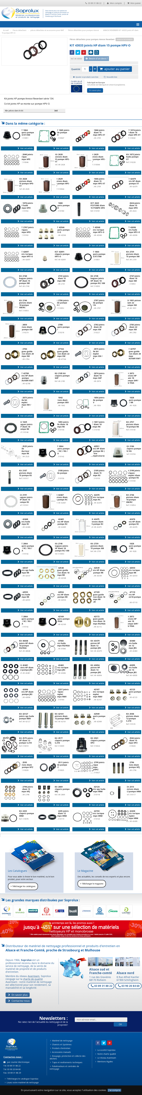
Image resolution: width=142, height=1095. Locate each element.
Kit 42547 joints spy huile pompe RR (26, 570)
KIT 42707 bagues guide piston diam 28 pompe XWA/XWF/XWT (133, 354)
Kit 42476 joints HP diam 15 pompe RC (133, 521)
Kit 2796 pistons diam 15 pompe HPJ (133, 764)
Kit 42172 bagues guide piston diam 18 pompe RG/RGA (98, 620)
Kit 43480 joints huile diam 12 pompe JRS (131, 644)
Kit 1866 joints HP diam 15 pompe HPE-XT (98, 132)
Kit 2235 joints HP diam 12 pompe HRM (62, 813)
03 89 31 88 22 (93, 3)
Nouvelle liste (110, 77)
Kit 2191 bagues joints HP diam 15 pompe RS (25, 498)
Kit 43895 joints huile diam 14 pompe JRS (131, 669)
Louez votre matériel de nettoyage (22, 1082)
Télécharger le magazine (91, 884)
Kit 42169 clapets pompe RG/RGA (62, 619)
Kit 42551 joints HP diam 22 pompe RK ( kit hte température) (98, 451)
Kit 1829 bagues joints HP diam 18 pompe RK (25, 425)
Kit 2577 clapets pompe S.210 (62, 740)
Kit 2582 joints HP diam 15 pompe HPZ (133, 740)
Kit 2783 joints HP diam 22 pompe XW (133, 327)
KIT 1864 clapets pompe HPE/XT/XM (26, 132)
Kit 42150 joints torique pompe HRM (97, 813)
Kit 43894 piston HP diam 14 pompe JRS (96, 669)
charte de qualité (33, 979)
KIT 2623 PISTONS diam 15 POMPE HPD (98, 205)
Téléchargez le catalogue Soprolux (21, 1078)
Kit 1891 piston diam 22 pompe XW (133, 302)
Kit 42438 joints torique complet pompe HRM (133, 814)
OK (120, 1024)
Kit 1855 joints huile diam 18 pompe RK (62, 424)
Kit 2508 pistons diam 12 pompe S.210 (132, 717)
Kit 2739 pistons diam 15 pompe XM (133, 254)
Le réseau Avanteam (105, 1057)
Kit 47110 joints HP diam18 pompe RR (133, 595)
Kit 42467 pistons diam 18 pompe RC (61, 497)
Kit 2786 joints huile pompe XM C (62, 302)
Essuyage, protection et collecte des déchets (68, 1057)
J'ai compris (114, 1090)
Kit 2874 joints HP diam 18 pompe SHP (97, 375)
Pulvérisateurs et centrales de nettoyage (64, 1067)
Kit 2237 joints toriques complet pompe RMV (62, 693)
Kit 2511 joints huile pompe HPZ (62, 764)
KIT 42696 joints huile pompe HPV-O (133, 229)
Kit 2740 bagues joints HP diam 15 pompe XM (25, 279)
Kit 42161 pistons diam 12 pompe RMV (62, 716)
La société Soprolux (105, 1050)
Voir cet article (25, 148)
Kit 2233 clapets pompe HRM (26, 813)
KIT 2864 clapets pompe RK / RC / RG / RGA (62, 450)
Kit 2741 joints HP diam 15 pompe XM (62, 278)
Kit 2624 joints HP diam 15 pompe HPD (133, 205)
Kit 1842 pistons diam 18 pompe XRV (62, 400)
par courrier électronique (16, 1062)
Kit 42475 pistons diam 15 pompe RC (97, 521)
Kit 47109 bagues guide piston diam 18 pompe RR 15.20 (98, 597)
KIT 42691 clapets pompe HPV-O (62, 254)
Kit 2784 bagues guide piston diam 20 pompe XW (26, 352)
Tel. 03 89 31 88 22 (12, 1065)
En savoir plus (95, 90)
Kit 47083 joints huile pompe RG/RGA (62, 643)
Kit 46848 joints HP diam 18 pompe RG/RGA (26, 644)
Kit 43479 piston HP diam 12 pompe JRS (96, 644)
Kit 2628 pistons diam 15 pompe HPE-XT (62, 158)
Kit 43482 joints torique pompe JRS (61, 667)
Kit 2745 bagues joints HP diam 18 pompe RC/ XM (98, 279)
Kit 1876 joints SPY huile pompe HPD (26, 205)
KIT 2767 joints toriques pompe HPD (26, 229)
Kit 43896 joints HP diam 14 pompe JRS (26, 691)
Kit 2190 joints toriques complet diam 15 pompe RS (133, 474)
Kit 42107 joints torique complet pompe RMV (97, 693)
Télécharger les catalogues (23, 886)
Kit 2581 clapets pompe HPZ (98, 740)
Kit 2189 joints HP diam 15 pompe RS (97, 473)
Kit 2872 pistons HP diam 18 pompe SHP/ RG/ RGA (132, 378)
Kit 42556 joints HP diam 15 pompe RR (62, 594)
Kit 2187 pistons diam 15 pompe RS (25, 473)
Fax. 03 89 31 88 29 (12, 1072)
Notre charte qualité (105, 1054)
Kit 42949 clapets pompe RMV (98, 716)
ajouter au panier (115, 69)
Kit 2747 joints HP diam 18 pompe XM (133, 278)
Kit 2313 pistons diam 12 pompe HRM (133, 789)
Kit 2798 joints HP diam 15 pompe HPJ (26, 789)
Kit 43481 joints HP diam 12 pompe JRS (26, 667)
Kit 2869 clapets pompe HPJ (62, 789)
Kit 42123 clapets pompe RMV (133, 691)
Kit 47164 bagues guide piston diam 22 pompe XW (62, 352)
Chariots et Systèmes (61, 1044)
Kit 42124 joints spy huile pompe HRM (98, 789)
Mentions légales (104, 1061)
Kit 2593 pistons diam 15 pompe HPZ (26, 764)
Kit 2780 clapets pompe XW (62, 327)
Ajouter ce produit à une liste (85, 77)
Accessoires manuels (60, 1052)
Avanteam (34, 976)
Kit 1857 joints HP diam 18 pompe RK (97, 424)
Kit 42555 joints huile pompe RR (24, 594)
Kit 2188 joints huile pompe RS (62, 473)
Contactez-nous (19, 1000)
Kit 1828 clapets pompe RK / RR (133, 400)
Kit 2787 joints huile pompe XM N (97, 302)
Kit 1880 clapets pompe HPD (62, 205)
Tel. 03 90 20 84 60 (12, 1069)
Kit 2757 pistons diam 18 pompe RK (132, 424)
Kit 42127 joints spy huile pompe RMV (26, 716)
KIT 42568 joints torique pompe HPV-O (97, 229)
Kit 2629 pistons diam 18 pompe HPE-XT (98, 158)
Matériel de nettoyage (61, 1040)
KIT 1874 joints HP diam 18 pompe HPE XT (133, 132)
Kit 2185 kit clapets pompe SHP (62, 375)
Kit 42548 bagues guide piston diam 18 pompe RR (62, 571)
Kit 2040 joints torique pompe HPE (26, 156)
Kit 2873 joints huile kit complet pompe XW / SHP (97, 354)
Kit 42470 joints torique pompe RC (97, 497)
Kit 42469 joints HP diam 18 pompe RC (62, 521)
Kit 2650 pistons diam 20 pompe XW (25, 327)
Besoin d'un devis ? (97, 58)
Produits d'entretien (60, 1048)
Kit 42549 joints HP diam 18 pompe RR (98, 570)
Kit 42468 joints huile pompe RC (24, 521)
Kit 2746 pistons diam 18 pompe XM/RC (25, 304)
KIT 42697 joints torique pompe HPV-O (26, 254)
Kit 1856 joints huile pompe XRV (97, 400)
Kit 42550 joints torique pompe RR (133, 570)
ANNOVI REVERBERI (125, 39)
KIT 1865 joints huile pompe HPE (62, 132)
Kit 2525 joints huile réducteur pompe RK (26, 450)
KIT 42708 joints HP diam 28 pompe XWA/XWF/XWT (26, 377)
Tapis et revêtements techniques (66, 1062)
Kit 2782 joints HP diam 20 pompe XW (97, 327)
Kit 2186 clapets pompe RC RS (133, 448)
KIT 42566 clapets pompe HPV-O (62, 229)
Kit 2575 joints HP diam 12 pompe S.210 (26, 740)
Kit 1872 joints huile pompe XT (133, 156)
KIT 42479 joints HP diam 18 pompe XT (133, 181)
